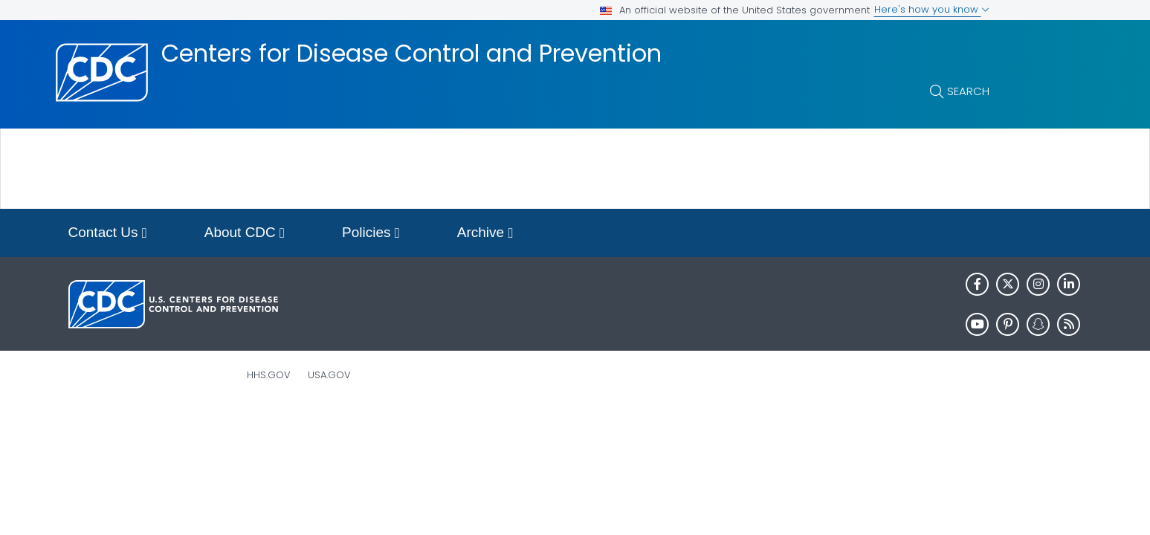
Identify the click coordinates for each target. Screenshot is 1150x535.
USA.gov (329, 375)
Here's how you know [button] (931, 9)
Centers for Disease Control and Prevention (411, 53)
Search (968, 91)
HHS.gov (269, 375)
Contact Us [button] (107, 233)
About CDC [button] (244, 233)
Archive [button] (485, 233)
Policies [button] (371, 233)
